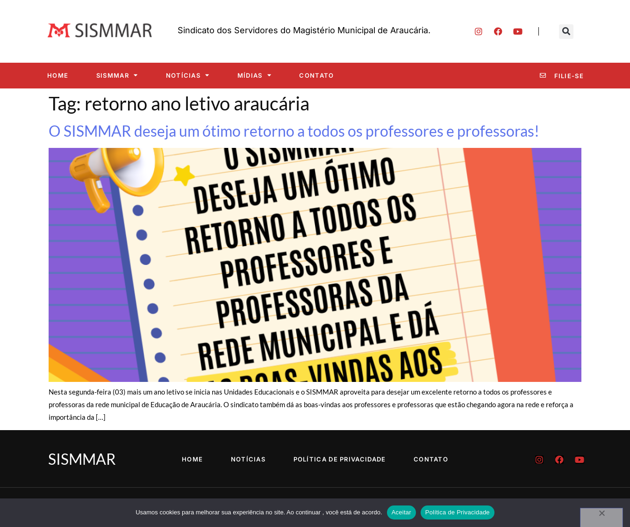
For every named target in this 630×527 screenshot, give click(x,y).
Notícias (188, 75)
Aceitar (401, 512)
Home (57, 75)
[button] (566, 31)
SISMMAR (117, 75)
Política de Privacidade (340, 459)
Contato (316, 75)
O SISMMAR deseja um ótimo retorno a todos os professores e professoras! (294, 131)
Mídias (254, 75)
